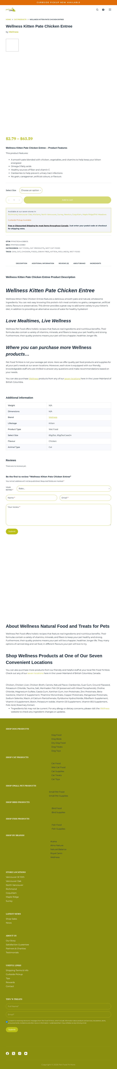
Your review (14, 507)
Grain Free (43, 252)
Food (34, 252)
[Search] (97, 10)
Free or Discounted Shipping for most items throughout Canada (38, 226)
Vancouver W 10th (15, 876)
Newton (67, 214)
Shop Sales (11, 918)
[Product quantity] (14, 199)
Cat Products (37, 248)
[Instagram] (19, 1053)
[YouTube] (25, 1053)
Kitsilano (36, 214)
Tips (8, 978)
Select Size (11, 190)
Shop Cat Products (17, 756)
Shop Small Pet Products (21, 785)
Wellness (13, 32)
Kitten (53, 252)
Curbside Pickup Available (19, 220)
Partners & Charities (16, 948)
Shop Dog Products (17, 728)
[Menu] (110, 9)
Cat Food (24, 248)
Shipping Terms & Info (17, 970)
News (9, 922)
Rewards (10, 982)
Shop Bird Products (18, 801)
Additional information (43, 263)
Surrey (60, 214)
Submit (11, 531)
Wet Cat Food (52, 248)
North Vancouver (49, 214)
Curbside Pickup (14, 973)
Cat (19, 252)
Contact (10, 985)
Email (65, 497)
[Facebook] (7, 1053)
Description (21, 263)
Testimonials (12, 952)
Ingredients (95, 263)
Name (11, 497)
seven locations (72, 378)
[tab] (21, 263)
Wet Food (75, 252)
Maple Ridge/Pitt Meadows (94, 214)
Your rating (9, 488)
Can (14, 252)
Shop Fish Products (17, 818)
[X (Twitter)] (13, 1053)
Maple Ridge (12, 896)
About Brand (79, 263)
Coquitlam (77, 214)
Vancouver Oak (25, 214)
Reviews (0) (64, 263)
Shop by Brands (15, 834)
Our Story (11, 940)
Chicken (26, 252)
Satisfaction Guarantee (17, 944)
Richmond (12, 214)
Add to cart (67, 200)
